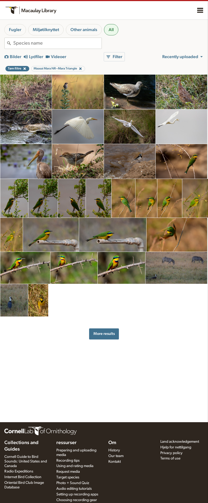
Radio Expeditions (18, 471)
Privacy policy (171, 453)
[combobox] (57, 43)
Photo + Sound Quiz (72, 483)
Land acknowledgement (179, 442)
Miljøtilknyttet (46, 30)
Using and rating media (74, 466)
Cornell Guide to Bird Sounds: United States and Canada (25, 461)
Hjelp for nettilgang (175, 447)
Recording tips (68, 460)
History (114, 450)
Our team (115, 456)
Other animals (83, 30)
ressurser (66, 442)
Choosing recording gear (76, 500)
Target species (67, 477)
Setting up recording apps (77, 494)
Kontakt (114, 462)
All (111, 30)
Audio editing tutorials (74, 489)
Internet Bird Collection (22, 477)
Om (112, 442)
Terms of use (170, 458)
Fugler (15, 30)
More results (104, 334)
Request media (68, 472)
